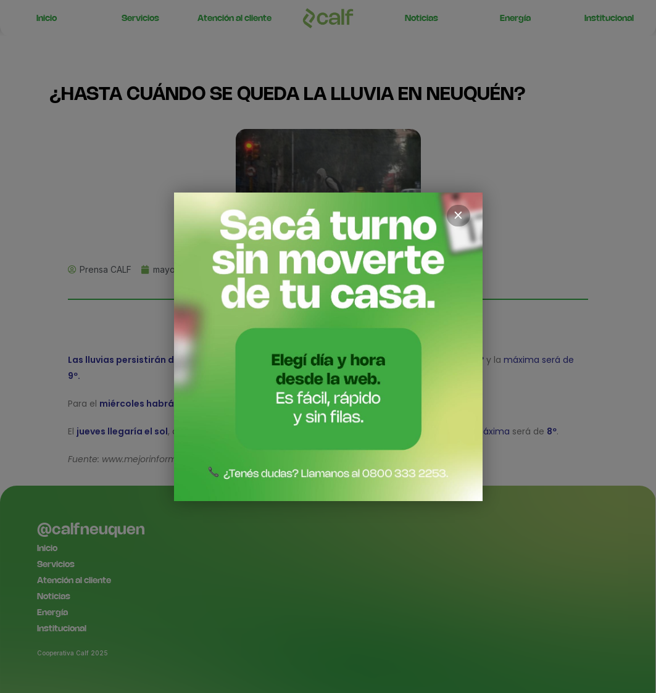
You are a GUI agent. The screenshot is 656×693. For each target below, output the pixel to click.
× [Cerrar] (458, 215)
